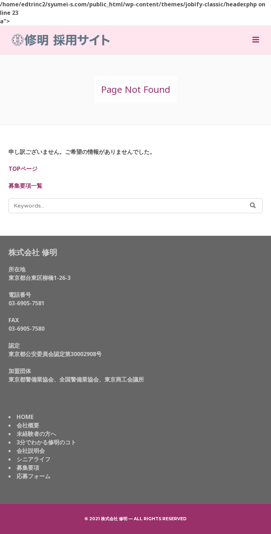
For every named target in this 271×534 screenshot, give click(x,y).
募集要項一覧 (25, 186)
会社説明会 (31, 451)
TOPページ (22, 169)
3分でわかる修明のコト (46, 442)
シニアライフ (33, 459)
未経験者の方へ (36, 434)
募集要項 (28, 468)
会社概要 (28, 425)
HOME (25, 417)
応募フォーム (33, 476)
